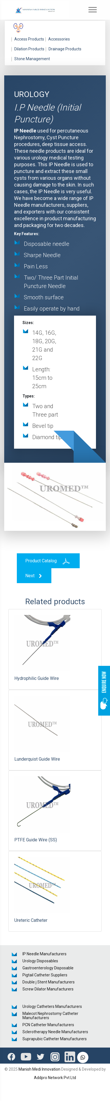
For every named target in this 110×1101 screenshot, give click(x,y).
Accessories (59, 39)
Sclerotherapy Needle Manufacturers (55, 1032)
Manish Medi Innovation (39, 1069)
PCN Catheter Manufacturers (48, 1025)
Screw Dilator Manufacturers (48, 989)
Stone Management (32, 59)
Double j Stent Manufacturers (48, 982)
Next (34, 576)
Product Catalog (48, 561)
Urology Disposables (40, 961)
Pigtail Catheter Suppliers (44, 975)
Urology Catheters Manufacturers (52, 1006)
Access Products (29, 39)
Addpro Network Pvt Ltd (55, 1077)
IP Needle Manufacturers (44, 954)
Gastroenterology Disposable (48, 968)
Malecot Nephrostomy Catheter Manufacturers (50, 1015)
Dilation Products (29, 49)
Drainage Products (65, 49)
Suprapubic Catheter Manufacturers (54, 1039)
